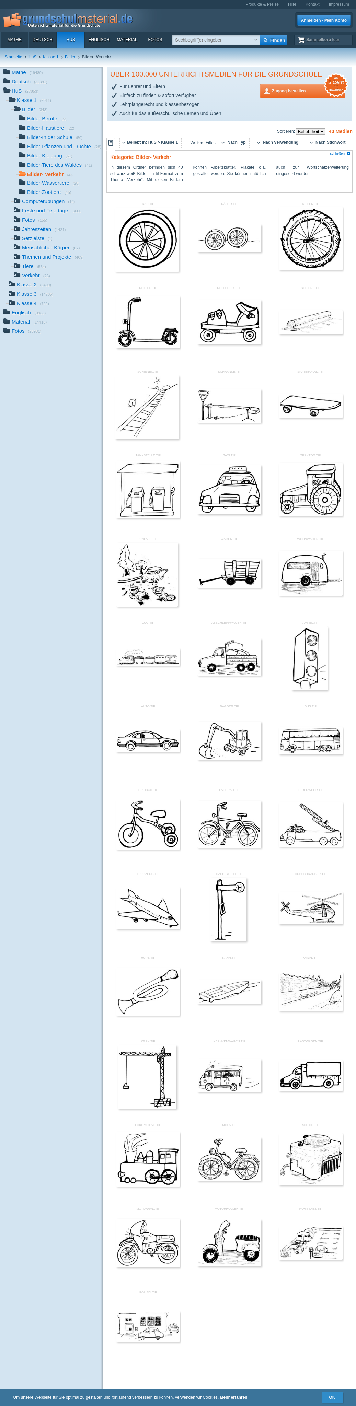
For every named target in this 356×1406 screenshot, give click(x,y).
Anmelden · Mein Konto (324, 20)
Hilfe (292, 4)
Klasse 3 (31, 294)
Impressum (339, 4)
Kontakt (313, 4)
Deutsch (43, 39)
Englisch (98, 39)
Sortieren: (286, 131)
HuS (70, 39)
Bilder (70, 57)
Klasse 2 (30, 285)
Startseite (13, 57)
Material (127, 39)
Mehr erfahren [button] (234, 1397)
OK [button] (332, 1397)
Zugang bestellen (308, 90)
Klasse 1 (51, 57)
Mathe (14, 39)
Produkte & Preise (262, 4)
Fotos (155, 39)
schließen (340, 153)
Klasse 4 (29, 304)
